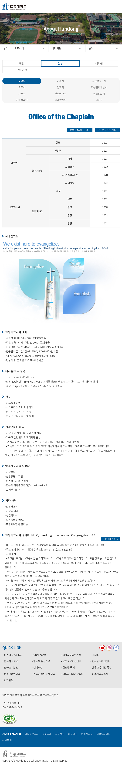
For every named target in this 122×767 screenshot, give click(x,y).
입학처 (60, 87)
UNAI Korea (39, 655)
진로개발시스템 (100, 674)
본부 (60, 63)
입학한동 (8, 680)
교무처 (21, 87)
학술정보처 (99, 93)
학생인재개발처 (99, 87)
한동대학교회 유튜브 (79, 129)
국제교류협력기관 (72, 655)
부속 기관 (22, 70)
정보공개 (46, 734)
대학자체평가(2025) (73, 674)
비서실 (99, 100)
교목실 (21, 81)
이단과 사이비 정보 (106, 129)
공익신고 (59, 734)
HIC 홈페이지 (109, 539)
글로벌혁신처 (99, 81)
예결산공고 (87, 734)
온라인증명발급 (12, 674)
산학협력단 (22, 100)
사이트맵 (7, 739)
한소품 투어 (69, 667)
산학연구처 (60, 93)
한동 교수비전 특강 (101, 667)
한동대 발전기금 (41, 661)
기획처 (60, 81)
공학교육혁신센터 (72, 661)
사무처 (21, 93)
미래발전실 (60, 100)
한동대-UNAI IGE (13, 655)
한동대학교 (14, 6)
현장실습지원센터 (101, 661)
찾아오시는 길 (11, 667)
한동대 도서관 (11, 661)
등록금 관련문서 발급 (44, 674)
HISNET (96, 655)
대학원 (99, 63)
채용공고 (72, 734)
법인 (21, 63)
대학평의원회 (103, 734)
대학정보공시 (31, 734)
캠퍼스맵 (38, 667)
